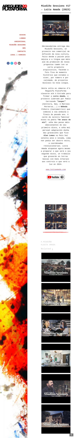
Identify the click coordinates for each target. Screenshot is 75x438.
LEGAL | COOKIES (18, 55)
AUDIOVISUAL (20, 41)
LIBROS (23, 38)
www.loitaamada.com (56, 169)
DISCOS (23, 35)
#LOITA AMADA (48, 245)
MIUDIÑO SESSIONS (17, 45)
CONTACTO (21, 51)
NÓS (24, 48)
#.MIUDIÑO (46, 242)
